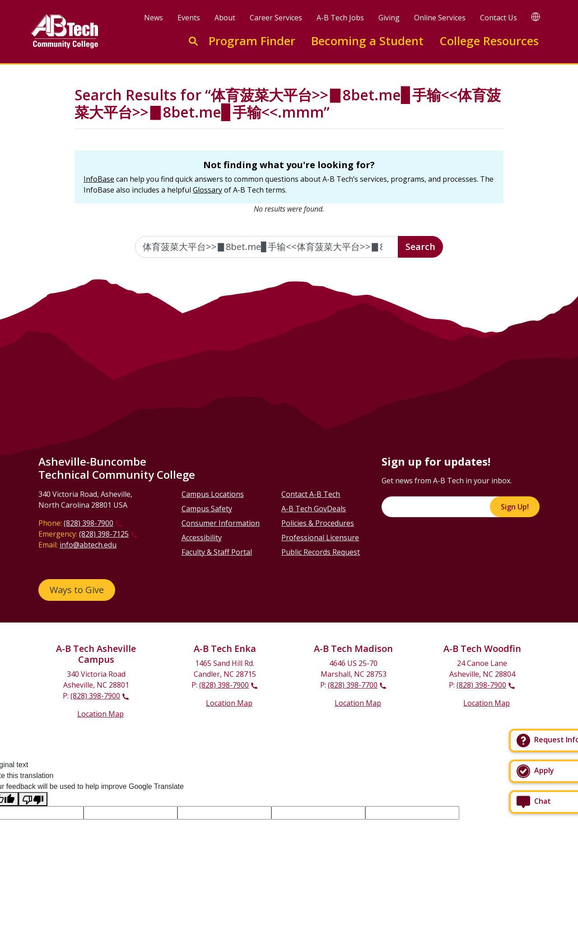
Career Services (276, 18)
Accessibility (202, 537)
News (153, 18)
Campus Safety (207, 509)
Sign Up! (515, 507)
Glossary (207, 190)
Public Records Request (320, 552)
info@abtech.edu (88, 545)
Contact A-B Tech (310, 494)
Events (188, 18)
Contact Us (498, 18)
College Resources (489, 41)
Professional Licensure (320, 537)
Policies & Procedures (317, 523)
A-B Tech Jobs (340, 18)
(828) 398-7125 (104, 534)
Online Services (440, 18)
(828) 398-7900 (88, 523)
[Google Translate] (535, 16)
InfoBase (99, 179)
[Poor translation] (33, 799)
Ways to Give (77, 590)
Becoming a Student (367, 41)
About (224, 18)
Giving (389, 18)
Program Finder (252, 41)
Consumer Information (221, 523)
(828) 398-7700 (353, 685)
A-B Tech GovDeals (313, 509)
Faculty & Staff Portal (217, 552)
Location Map (100, 714)
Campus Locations (213, 494)
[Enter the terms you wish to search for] (267, 247)
